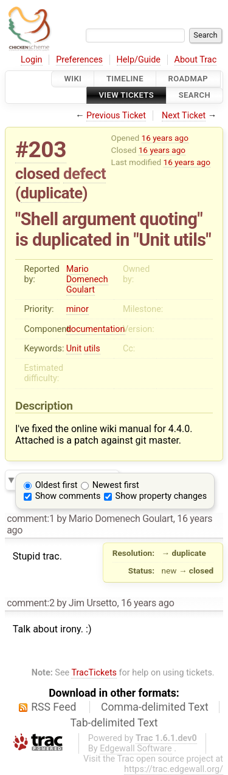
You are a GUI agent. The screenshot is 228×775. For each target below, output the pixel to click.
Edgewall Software (136, 748)
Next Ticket (184, 115)
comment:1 (30, 518)
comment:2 (30, 603)
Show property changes (161, 496)
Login (32, 60)
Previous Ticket (116, 115)
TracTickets (94, 673)
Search (194, 95)
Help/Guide (139, 60)
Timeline (124, 78)
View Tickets (126, 95)
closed (37, 173)
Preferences (79, 60)
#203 (40, 150)
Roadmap (188, 78)
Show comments (68, 496)
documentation (95, 329)
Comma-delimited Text (155, 707)
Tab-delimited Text (114, 723)
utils (92, 349)
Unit (74, 349)
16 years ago (165, 138)
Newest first (115, 485)
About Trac (195, 60)
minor (77, 309)
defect (84, 173)
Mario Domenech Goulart (87, 279)
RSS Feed (53, 707)
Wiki (72, 78)
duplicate (52, 193)
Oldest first (56, 485)
